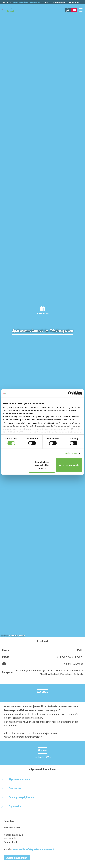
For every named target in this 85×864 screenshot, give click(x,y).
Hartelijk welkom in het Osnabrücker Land (27, 2)
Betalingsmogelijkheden (21, 797)
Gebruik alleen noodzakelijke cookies (42, 465)
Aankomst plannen (16, 857)
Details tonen (70, 453)
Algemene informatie (19, 779)
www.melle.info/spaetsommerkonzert (33, 849)
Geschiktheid (15, 788)
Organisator (15, 806)
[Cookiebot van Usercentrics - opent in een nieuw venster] (70, 393)
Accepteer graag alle (69, 465)
